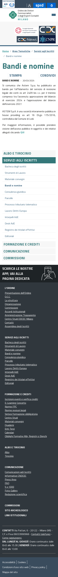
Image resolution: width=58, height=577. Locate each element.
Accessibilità (8, 562)
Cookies (22, 562)
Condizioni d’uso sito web (15, 567)
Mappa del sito (10, 572)
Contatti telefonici (40, 534)
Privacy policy (38, 567)
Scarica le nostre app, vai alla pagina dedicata (17, 273)
